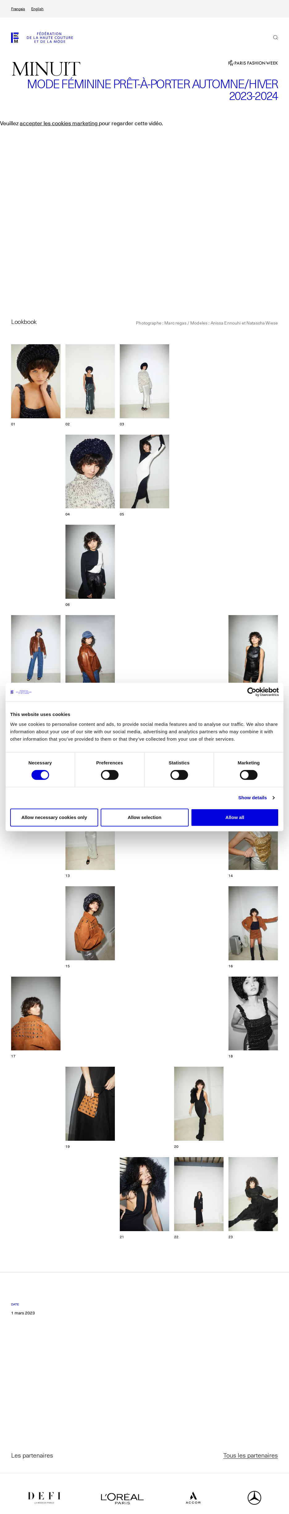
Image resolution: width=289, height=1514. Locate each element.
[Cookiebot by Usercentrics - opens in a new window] (252, 692)
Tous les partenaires (250, 1455)
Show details (252, 797)
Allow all (234, 817)
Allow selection (144, 817)
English (37, 8)
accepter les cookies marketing (59, 123)
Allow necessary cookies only (54, 817)
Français (18, 8)
